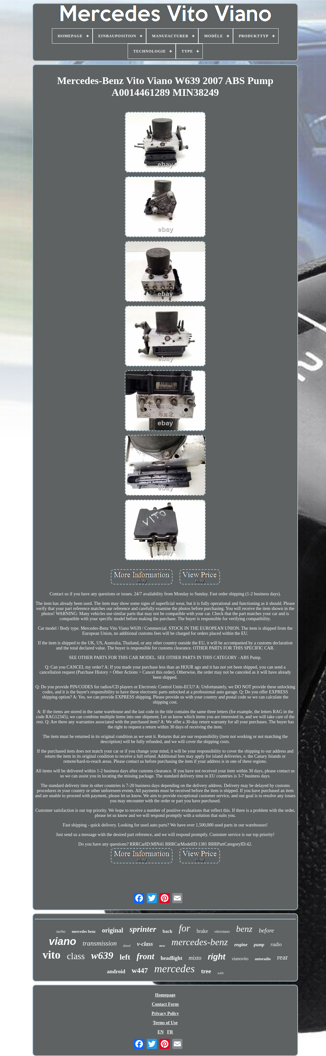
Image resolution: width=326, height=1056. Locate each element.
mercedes (174, 968)
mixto (195, 958)
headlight (171, 958)
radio (276, 944)
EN (161, 1032)
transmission (100, 943)
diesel (127, 945)
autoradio (263, 959)
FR (170, 1032)
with (220, 973)
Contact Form (165, 1004)
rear (282, 957)
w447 (139, 970)
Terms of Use (165, 1022)
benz (244, 929)
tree (206, 971)
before (266, 930)
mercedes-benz (200, 942)
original (112, 930)
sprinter (143, 929)
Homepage (165, 995)
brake (202, 931)
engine (241, 944)
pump (259, 944)
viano (62, 941)
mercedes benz (84, 931)
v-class (145, 944)
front (145, 956)
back (168, 931)
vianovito (240, 958)
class (76, 956)
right (217, 956)
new (162, 945)
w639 (102, 955)
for (184, 928)
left (125, 957)
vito (51, 955)
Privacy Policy (165, 1013)
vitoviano (222, 931)
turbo (60, 931)
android (116, 971)
